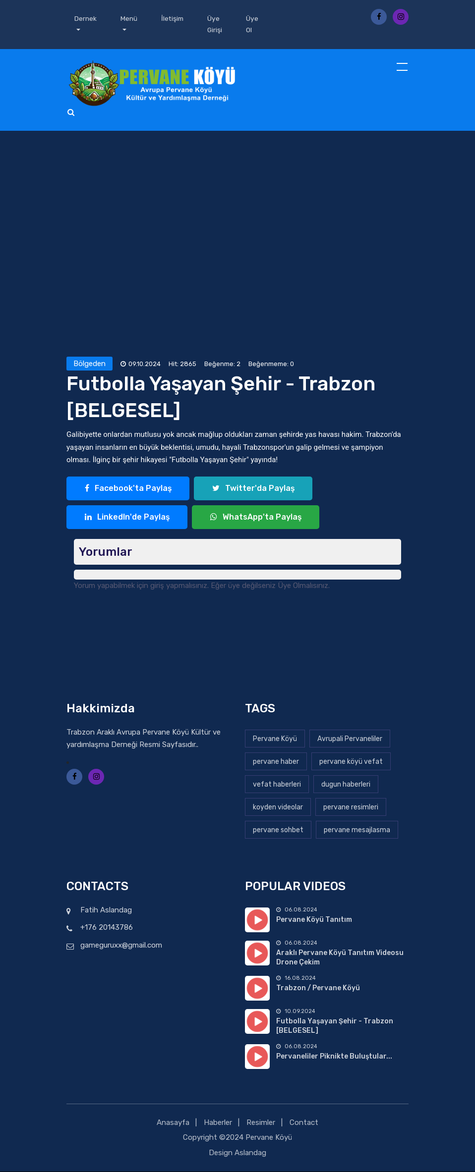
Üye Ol (254, 24)
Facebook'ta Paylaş (128, 488)
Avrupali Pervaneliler (349, 739)
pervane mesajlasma (357, 830)
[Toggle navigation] (403, 68)
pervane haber (276, 761)
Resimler (260, 1122)
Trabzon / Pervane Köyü (318, 988)
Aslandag (250, 1152)
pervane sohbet (278, 830)
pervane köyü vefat (351, 761)
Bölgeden (89, 364)
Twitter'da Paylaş (253, 488)
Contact (304, 1122)
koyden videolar (278, 807)
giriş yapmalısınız (178, 586)
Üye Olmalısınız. (304, 586)
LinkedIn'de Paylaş (127, 517)
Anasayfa (173, 1122)
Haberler (218, 1122)
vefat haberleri (277, 784)
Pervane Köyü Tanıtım (314, 920)
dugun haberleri (345, 784)
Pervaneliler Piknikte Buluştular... (334, 1057)
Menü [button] (128, 18)
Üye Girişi (216, 24)
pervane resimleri (350, 807)
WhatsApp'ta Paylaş (255, 517)
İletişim (173, 18)
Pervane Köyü (275, 739)
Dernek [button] (85, 18)
